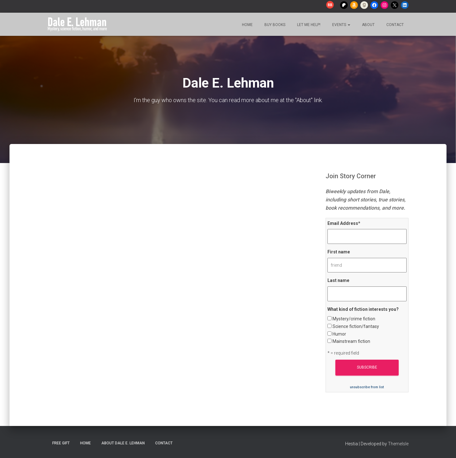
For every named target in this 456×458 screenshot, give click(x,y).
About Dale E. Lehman (123, 443)
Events (340, 25)
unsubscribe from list (367, 387)
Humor (339, 334)
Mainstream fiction (351, 341)
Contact (394, 25)
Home (247, 25)
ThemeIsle (398, 443)
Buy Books (274, 25)
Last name (338, 280)
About (368, 25)
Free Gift (61, 443)
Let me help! (308, 25)
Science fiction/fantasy (355, 326)
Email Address (343, 223)
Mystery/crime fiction (353, 318)
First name (338, 251)
